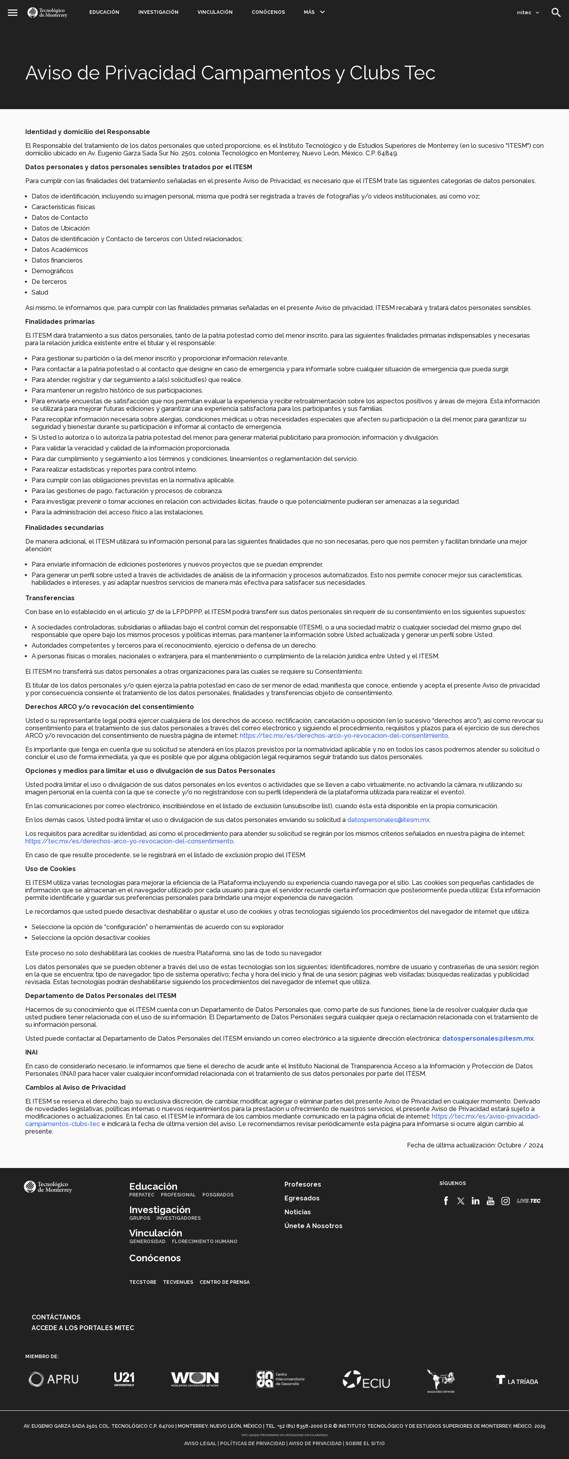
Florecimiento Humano (204, 1241)
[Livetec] (529, 1200)
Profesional (178, 1195)
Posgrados (218, 1195)
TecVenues (178, 1282)
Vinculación (215, 12)
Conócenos (268, 12)
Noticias (297, 1212)
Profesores (302, 1184)
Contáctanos (56, 1317)
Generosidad (147, 1241)
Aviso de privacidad (315, 1443)
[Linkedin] (476, 1200)
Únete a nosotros (313, 1226)
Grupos (139, 1218)
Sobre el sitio (365, 1443)
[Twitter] (461, 1200)
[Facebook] (446, 1200)
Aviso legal (200, 1443)
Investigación (158, 12)
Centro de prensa (225, 1282)
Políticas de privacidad (252, 1443)
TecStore (142, 1282)
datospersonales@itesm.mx (388, 820)
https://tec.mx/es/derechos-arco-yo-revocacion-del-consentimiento (343, 735)
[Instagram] (505, 1200)
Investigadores (178, 1218)
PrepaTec (141, 1195)
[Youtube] (490, 1200)
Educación (104, 12)
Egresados (302, 1198)
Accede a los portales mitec (83, 1328)
